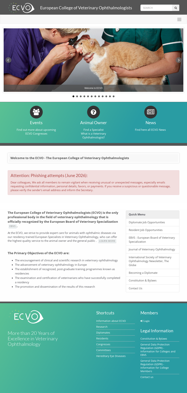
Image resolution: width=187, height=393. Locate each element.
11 (110, 96)
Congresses (103, 344)
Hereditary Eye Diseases (111, 356)
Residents (102, 338)
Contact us (146, 377)
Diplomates (103, 332)
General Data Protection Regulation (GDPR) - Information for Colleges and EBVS (157, 350)
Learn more (107, 240)
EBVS (12, 226)
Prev (8, 60)
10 (106, 96)
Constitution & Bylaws (153, 338)
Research (102, 326)
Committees (103, 350)
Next (179, 60)
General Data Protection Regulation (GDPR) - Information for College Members (155, 366)
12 (114, 96)
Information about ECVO (111, 321)
